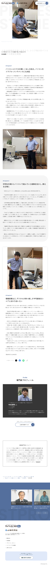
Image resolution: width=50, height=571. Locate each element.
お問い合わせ (9, 547)
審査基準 (38, 462)
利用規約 (8, 540)
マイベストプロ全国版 (11, 545)
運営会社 (8, 538)
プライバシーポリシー (11, 543)
